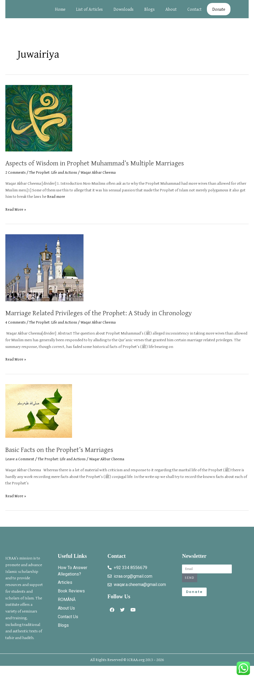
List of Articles (90, 12)
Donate (219, 12)
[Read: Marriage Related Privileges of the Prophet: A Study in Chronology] (44, 272)
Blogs (150, 12)
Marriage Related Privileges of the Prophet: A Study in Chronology (114, 318)
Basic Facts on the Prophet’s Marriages (68, 454)
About (171, 12)
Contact (195, 12)
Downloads (124, 12)
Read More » (15, 214)
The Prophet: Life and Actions (54, 177)
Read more (56, 202)
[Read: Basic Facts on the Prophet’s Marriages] (38, 416)
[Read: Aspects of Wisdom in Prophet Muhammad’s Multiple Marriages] (38, 123)
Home (60, 12)
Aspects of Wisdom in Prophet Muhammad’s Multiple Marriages (109, 168)
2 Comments (15, 177)
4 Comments (15, 327)
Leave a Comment (20, 464)
